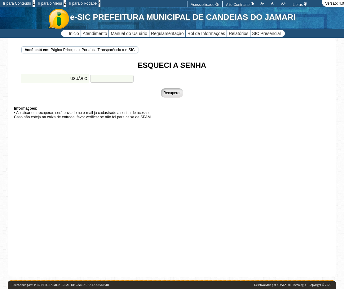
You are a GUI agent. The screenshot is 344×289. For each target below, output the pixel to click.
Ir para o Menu (50, 3)
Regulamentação (167, 33)
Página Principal (64, 50)
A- (262, 3)
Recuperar (172, 93)
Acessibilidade (205, 4)
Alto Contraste (240, 4)
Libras (300, 4)
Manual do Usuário (129, 33)
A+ (283, 3)
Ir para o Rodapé (83, 3)
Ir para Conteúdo (17, 3)
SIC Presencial (266, 33)
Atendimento (95, 33)
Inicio (74, 33)
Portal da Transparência (101, 50)
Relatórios (238, 33)
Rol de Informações (206, 33)
